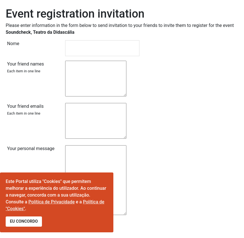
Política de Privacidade (51, 202)
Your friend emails (25, 109)
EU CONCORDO (24, 221)
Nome (13, 43)
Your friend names (25, 67)
